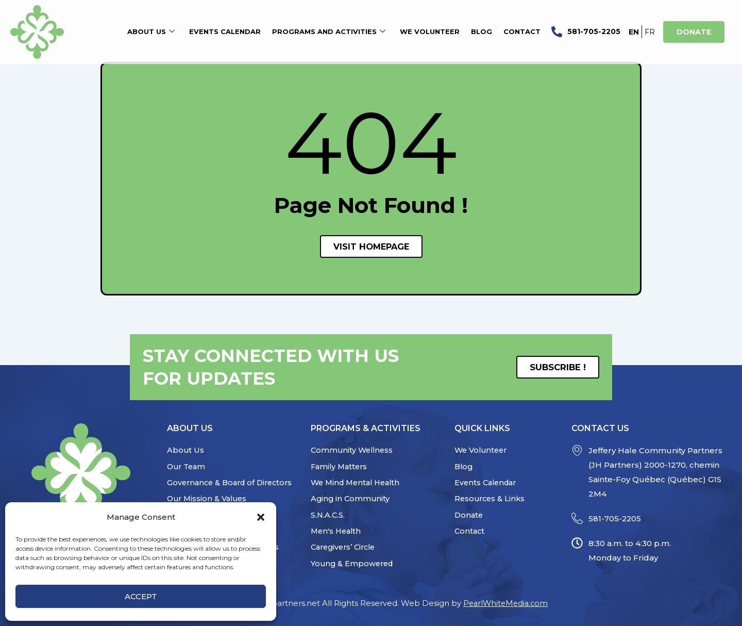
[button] (261, 517)
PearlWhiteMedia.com (506, 603)
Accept (141, 596)
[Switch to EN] (634, 31)
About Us (151, 32)
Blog (481, 32)
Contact (522, 32)
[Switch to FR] (649, 31)
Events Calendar (225, 32)
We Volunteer (430, 32)
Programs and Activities (328, 32)
